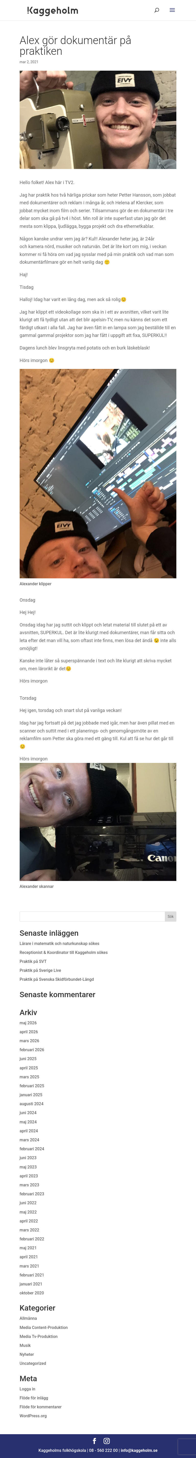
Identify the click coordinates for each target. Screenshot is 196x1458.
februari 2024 (32, 1148)
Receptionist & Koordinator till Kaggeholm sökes (64, 952)
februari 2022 (32, 1239)
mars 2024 (29, 1139)
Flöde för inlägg (34, 1398)
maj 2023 (28, 1167)
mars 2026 (29, 1040)
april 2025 (29, 1068)
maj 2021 (28, 1248)
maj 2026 (28, 1022)
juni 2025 (28, 1058)
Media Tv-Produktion (39, 1336)
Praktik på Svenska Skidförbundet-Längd (57, 979)
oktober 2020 (32, 1293)
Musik (25, 1345)
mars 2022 (29, 1230)
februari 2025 (32, 1085)
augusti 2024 (31, 1103)
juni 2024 (28, 1112)
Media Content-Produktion (44, 1327)
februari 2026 (32, 1049)
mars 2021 (29, 1266)
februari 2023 (32, 1193)
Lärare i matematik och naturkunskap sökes (60, 943)
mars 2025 (29, 1076)
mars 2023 (29, 1185)
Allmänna (28, 1318)
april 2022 (29, 1221)
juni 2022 (28, 1202)
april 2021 (29, 1256)
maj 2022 (28, 1212)
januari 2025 (31, 1094)
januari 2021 (31, 1284)
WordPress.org (33, 1415)
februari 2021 (32, 1275)
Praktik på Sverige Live (40, 970)
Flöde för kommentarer (41, 1406)
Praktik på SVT (33, 961)
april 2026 (29, 1031)
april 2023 (29, 1176)
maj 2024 (28, 1122)
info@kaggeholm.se (139, 1450)
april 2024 (29, 1131)
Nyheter (27, 1354)
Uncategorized (33, 1363)
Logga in (27, 1389)
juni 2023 (28, 1157)
